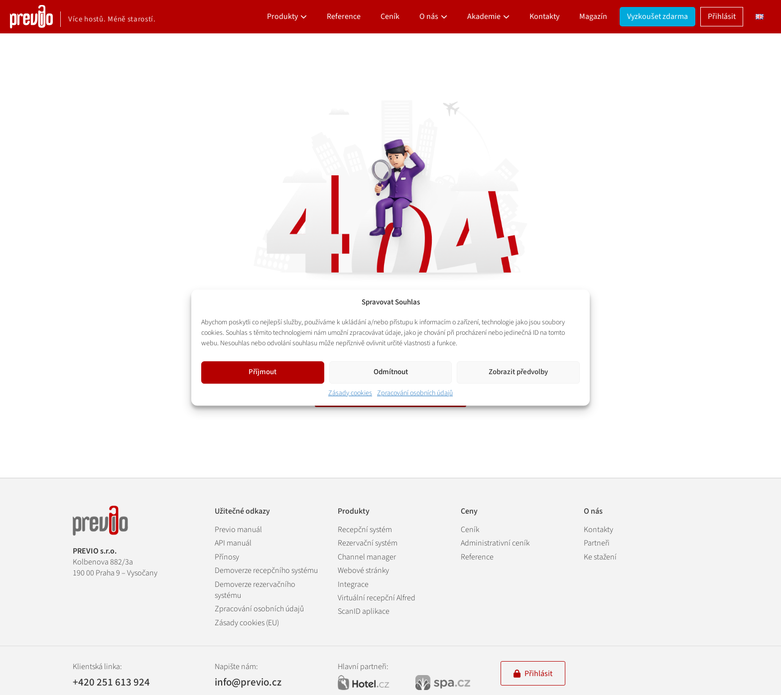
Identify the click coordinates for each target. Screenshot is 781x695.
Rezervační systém (367, 543)
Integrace (353, 584)
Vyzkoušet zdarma (657, 16)
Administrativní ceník (495, 543)
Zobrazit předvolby (518, 372)
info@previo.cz (248, 682)
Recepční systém (365, 529)
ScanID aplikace (364, 611)
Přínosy (227, 557)
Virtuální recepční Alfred (376, 597)
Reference (344, 16)
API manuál (233, 543)
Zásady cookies (350, 393)
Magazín (593, 16)
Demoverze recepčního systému (266, 570)
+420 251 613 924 (111, 682)
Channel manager (367, 557)
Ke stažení (600, 557)
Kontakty (544, 16)
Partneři (597, 543)
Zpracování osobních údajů (415, 393)
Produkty (282, 16)
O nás (428, 16)
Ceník (390, 16)
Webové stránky (363, 570)
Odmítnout (391, 372)
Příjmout (262, 372)
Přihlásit (722, 16)
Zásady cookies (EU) (247, 622)
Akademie (484, 16)
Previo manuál (238, 529)
